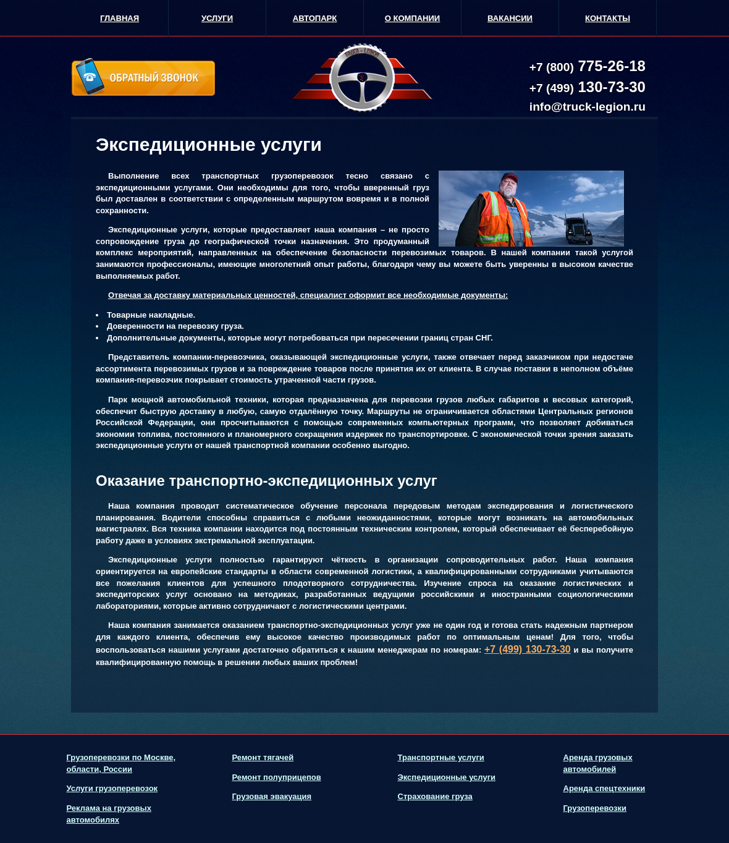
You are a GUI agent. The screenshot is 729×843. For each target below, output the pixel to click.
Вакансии (510, 18)
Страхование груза (435, 796)
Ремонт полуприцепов (276, 777)
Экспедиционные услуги (447, 777)
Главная (119, 18)
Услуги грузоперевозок (112, 788)
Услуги (217, 18)
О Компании (412, 18)
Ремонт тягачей (263, 757)
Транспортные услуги (441, 757)
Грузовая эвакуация (272, 796)
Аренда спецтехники (604, 788)
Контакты (607, 18)
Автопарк (315, 18)
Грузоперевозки (595, 808)
